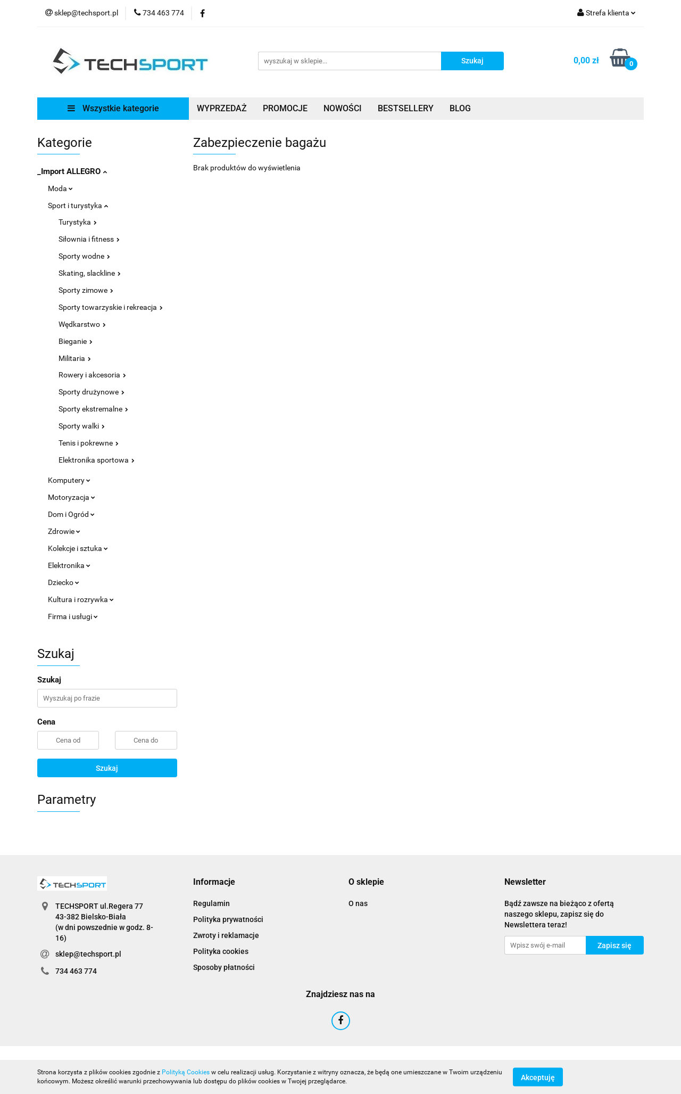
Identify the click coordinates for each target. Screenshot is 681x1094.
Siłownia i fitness (89, 239)
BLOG (460, 108)
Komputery (69, 480)
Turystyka (78, 222)
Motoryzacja (71, 497)
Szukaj (107, 768)
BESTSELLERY (406, 108)
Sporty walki (82, 426)
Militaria (75, 358)
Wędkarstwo (82, 324)
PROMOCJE (285, 108)
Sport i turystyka (78, 205)
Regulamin (211, 903)
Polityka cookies (220, 951)
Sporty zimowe (86, 290)
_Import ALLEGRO (72, 171)
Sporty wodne (84, 256)
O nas (358, 903)
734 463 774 (76, 971)
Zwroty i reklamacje (226, 935)
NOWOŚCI (342, 108)
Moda (60, 188)
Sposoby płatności (224, 967)
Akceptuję (538, 1077)
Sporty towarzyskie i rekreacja (111, 307)
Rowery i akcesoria (92, 375)
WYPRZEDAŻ (222, 108)
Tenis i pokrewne (89, 443)
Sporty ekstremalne (93, 409)
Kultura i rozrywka (81, 599)
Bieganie (76, 341)
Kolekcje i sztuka (78, 548)
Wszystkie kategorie (113, 108)
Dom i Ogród (71, 514)
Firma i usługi (73, 616)
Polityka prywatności (228, 919)
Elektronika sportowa (97, 460)
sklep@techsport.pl (88, 954)
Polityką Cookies (186, 1072)
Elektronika (69, 565)
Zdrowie (64, 531)
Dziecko (63, 582)
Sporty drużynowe (91, 392)
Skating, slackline (90, 273)
